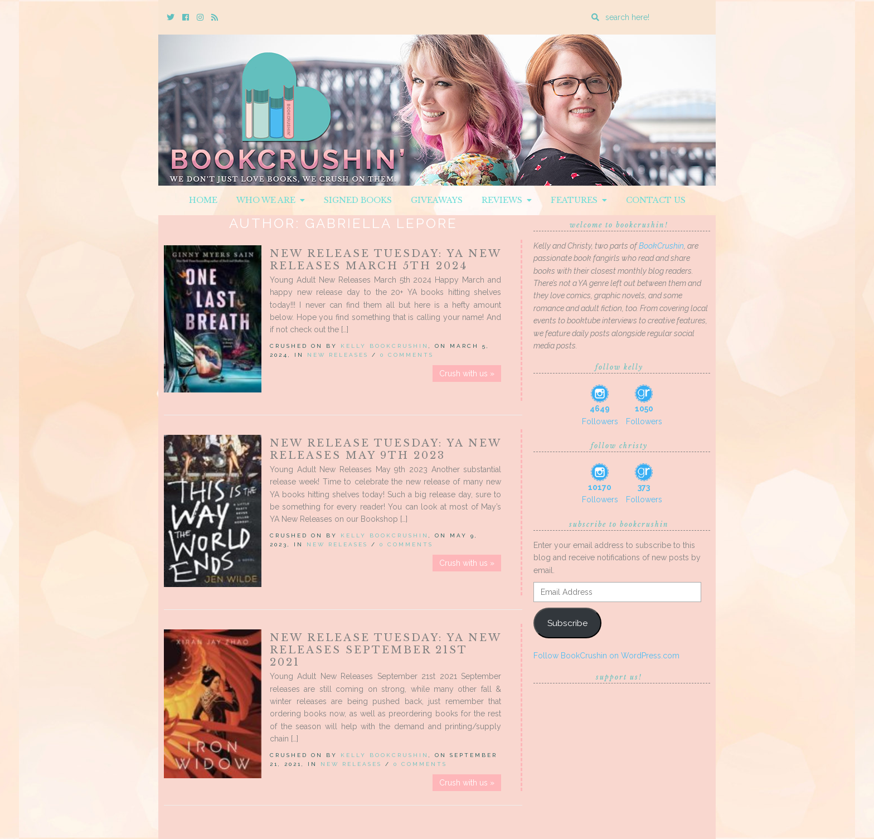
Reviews (507, 200)
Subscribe (567, 623)
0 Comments (407, 355)
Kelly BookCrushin (385, 346)
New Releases (337, 355)
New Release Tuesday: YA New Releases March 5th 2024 (385, 260)
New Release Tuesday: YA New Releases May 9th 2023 (385, 449)
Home (203, 200)
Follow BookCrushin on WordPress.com (606, 655)
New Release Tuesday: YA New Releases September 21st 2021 (385, 650)
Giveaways (437, 200)
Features (579, 200)
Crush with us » (466, 373)
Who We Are (270, 200)
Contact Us (656, 200)
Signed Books (358, 200)
